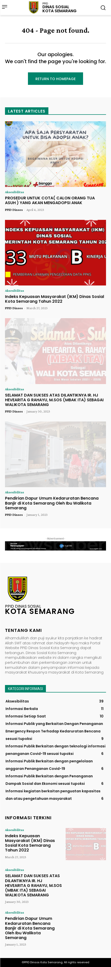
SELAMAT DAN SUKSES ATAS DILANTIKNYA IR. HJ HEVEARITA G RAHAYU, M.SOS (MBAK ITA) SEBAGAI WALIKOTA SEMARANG (54, 400)
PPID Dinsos (14, 210)
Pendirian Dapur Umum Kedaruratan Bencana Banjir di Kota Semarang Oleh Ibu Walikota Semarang (52, 503)
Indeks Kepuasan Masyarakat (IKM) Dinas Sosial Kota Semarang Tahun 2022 (54, 299)
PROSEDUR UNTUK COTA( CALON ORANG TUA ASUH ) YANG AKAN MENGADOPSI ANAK (50, 200)
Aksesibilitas (14, 192)
